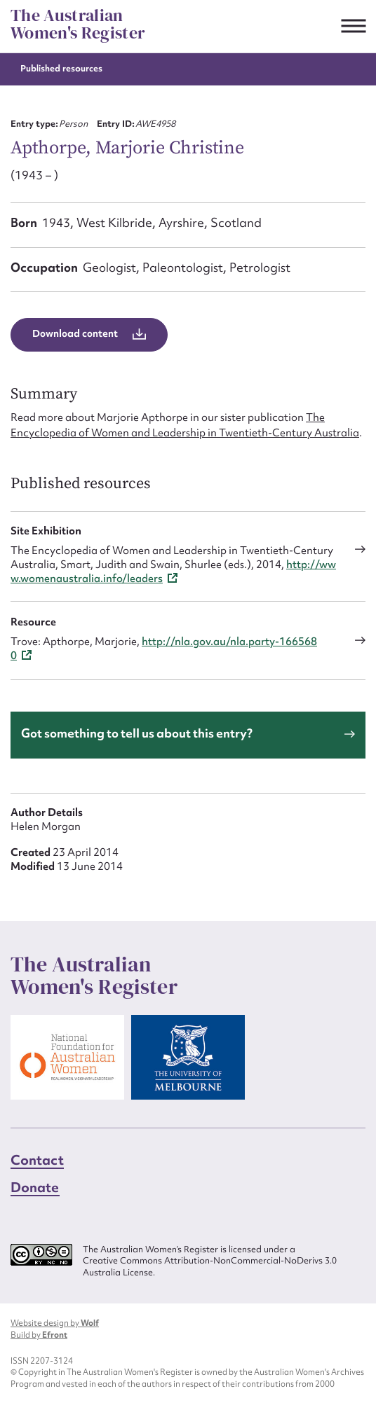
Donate (35, 1187)
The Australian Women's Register (78, 24)
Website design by (55, 1323)
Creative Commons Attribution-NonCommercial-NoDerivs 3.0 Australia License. (210, 1266)
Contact (37, 1160)
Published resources (61, 68)
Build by (39, 1335)
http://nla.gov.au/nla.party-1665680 (164, 649)
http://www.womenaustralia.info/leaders (173, 572)
